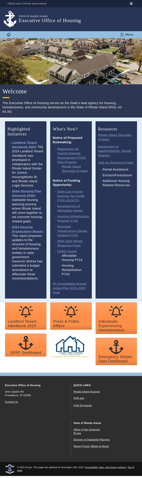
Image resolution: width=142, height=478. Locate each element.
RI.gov (77, 435)
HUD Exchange (83, 407)
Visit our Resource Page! (116, 162)
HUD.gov (79, 400)
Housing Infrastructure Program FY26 (67, 219)
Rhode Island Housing (87, 393)
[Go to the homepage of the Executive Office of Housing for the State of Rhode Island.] (12, 19)
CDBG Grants (67, 253)
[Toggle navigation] (127, 34)
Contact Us (11, 403)
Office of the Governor (87, 431)
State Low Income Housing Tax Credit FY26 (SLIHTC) (71, 195)
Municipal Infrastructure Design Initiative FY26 (72, 233)
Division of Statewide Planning (92, 441)
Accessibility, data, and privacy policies (105, 469)
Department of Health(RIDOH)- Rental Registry (114, 151)
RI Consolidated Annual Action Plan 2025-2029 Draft (70, 290)
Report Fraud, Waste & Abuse (91, 448)
